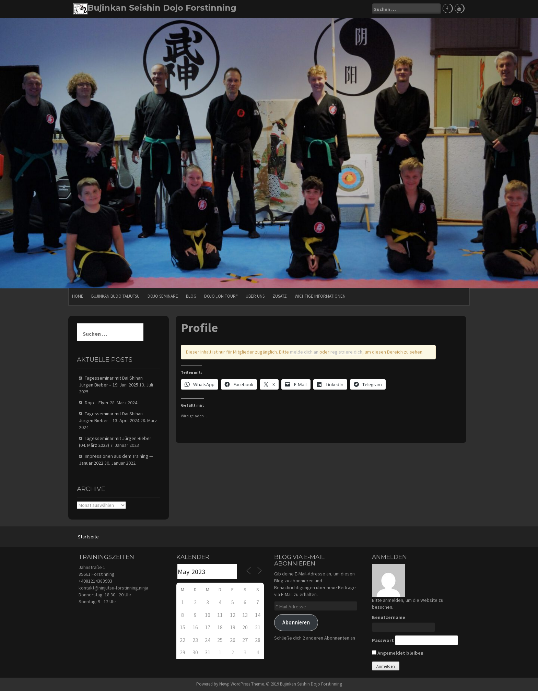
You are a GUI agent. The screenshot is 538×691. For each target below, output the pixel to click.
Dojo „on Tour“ (221, 296)
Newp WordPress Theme (241, 684)
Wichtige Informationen (320, 296)
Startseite (88, 537)
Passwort (383, 640)
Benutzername (388, 617)
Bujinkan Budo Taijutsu (115, 296)
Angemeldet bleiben (397, 653)
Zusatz (279, 296)
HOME (77, 296)
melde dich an (304, 352)
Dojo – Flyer (97, 403)
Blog (191, 296)
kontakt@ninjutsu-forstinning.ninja (113, 588)
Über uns (255, 296)
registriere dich (346, 352)
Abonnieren (296, 622)
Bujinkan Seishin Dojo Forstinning (161, 8)
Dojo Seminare (163, 296)
